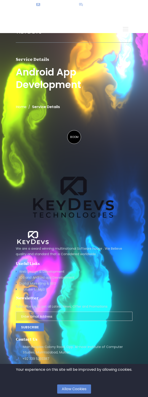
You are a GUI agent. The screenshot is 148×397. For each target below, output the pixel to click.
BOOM (74, 137)
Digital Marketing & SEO (37, 283)
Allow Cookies (74, 389)
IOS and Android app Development (47, 277)
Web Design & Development (42, 271)
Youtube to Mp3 (32, 289)
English (89, 11)
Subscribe (30, 327)
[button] (125, 28)
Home (21, 107)
